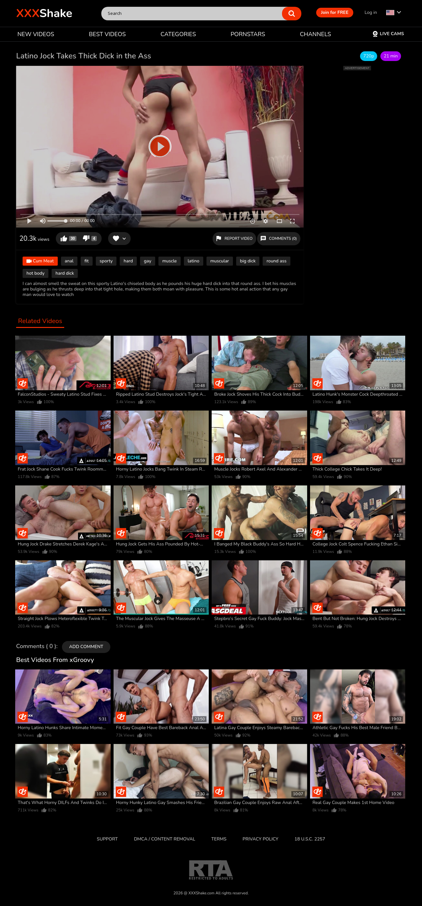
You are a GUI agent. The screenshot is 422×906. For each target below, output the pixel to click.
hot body (35, 273)
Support (107, 839)
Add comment (86, 647)
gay (147, 261)
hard (128, 261)
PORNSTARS (248, 34)
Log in (371, 12)
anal (69, 261)
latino (193, 261)
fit (87, 261)
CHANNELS (315, 34)
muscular (219, 261)
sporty (106, 261)
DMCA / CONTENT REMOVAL (164, 839)
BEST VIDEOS (107, 34)
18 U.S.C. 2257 (310, 839)
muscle (169, 261)
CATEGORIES (178, 34)
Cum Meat (40, 261)
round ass (276, 261)
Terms (218, 839)
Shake (44, 13)
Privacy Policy (260, 839)
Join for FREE (334, 12)
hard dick (64, 273)
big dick (248, 261)
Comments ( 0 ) (36, 646)
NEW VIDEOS (35, 34)
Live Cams (388, 34)
